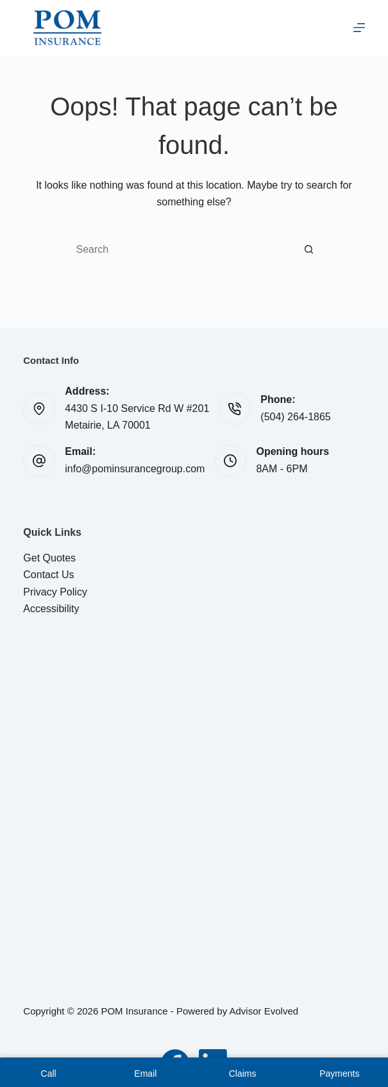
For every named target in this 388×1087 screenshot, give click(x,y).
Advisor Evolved (264, 1011)
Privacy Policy (55, 591)
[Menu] (359, 27)
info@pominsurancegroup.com (135, 468)
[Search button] (309, 249)
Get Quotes (49, 557)
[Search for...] (180, 249)
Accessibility (51, 608)
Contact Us (48, 574)
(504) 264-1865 (295, 416)
